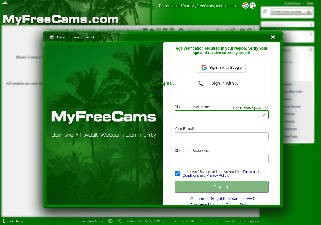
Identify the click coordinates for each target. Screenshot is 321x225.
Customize (292, 3)
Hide (309, 3)
